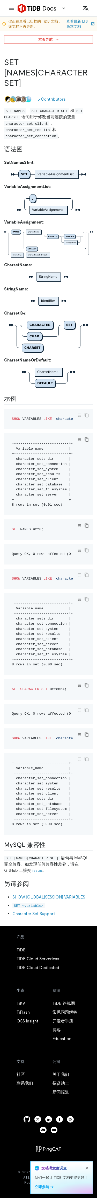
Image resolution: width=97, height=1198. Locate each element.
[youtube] (54, 1130)
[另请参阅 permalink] (33, 884)
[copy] (86, 415)
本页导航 (49, 39)
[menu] (11, 8)
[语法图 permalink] (27, 149)
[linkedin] (48, 1119)
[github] (26, 1119)
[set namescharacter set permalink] (25, 83)
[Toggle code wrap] (79, 415)
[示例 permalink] (21, 398)
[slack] (70, 1119)
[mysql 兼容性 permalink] (50, 845)
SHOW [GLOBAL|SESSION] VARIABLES (48, 897)
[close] (87, 1168)
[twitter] (37, 1119)
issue (37, 870)
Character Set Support (33, 913)
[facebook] (59, 1119)
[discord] (43, 1130)
